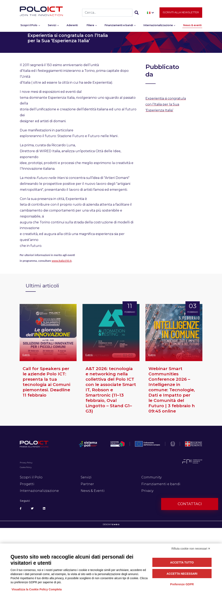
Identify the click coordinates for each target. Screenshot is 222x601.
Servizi (52, 26)
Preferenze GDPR (182, 584)
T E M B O (114, 524)
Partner (87, 484)
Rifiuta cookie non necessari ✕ (191, 548)
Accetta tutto (182, 562)
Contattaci (190, 504)
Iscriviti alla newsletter (181, 13)
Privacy (147, 491)
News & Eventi (93, 491)
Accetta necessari (181, 573)
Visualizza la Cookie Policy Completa (37, 589)
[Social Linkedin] (44, 509)
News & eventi (192, 26)
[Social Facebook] (20, 509)
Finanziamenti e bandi (119, 26)
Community (151, 477)
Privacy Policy (26, 463)
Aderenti (72, 26)
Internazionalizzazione (158, 26)
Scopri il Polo (28, 26)
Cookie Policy (26, 467)
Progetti (27, 484)
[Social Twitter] (32, 509)
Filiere (90, 26)
